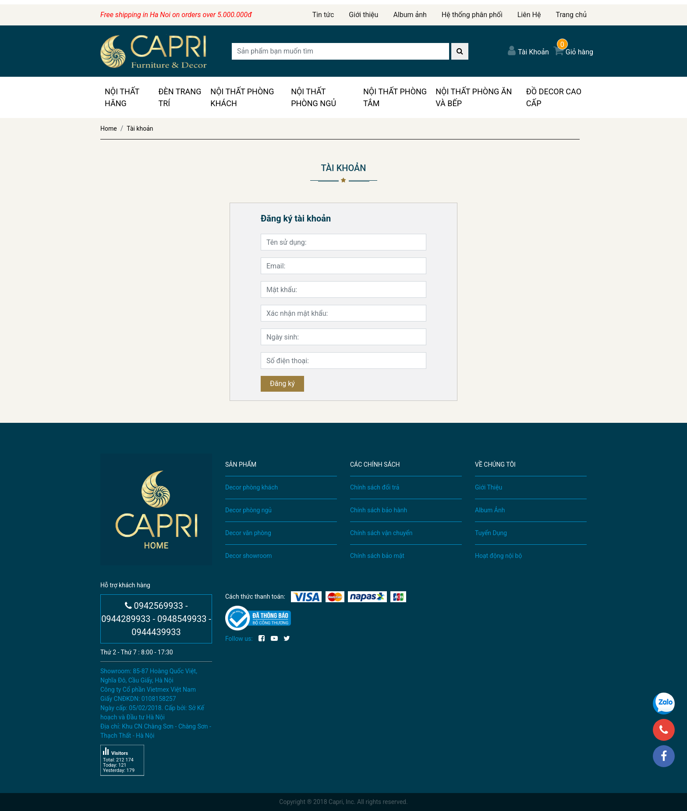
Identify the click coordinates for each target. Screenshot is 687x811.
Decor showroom (248, 555)
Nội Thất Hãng (122, 97)
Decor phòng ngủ (248, 510)
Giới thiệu (363, 15)
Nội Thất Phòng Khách (242, 97)
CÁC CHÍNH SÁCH (375, 464)
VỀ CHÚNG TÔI (495, 464)
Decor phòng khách (251, 487)
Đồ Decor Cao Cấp (553, 97)
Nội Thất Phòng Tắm (395, 97)
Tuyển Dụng (491, 532)
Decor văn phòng (248, 532)
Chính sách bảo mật (377, 555)
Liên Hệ (529, 15)
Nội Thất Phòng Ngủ (313, 97)
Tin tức (323, 15)
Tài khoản (140, 128)
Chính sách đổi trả (374, 487)
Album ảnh (409, 15)
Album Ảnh (490, 510)
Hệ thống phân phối (472, 15)
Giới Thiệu (488, 487)
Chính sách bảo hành (378, 510)
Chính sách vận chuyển (381, 532)
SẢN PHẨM (240, 464)
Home (108, 128)
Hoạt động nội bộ (498, 555)
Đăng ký (282, 383)
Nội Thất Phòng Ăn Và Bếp (474, 97)
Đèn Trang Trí (179, 97)
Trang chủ (571, 15)
